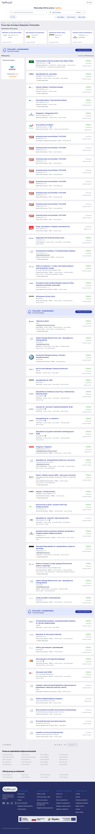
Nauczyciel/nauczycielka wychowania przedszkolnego (56, 710)
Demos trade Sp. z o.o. (42, 253)
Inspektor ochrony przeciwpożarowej (49, 732)
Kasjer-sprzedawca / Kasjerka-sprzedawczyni (53, 226)
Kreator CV (59, 794)
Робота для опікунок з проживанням (49, 647)
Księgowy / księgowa (44, 447)
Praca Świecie (44, 777)
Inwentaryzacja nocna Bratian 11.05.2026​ (51, 136)
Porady (19, 800)
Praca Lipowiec (63, 757)
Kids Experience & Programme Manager (36, 32)
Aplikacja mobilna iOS (62, 809)
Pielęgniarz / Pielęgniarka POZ (47, 113)
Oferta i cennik (41, 794)
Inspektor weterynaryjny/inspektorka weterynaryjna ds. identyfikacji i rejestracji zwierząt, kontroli (56, 686)
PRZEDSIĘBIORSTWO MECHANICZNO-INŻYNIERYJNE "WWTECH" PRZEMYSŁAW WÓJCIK (56, 478)
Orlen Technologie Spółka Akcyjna (44, 674)
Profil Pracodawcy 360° (43, 797)
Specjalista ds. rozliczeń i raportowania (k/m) (52, 518)
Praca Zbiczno (25, 754)
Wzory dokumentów (62, 800)
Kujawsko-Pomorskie (17, 22)
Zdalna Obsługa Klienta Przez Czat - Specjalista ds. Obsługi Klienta (54, 339)
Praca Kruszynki (6, 759)
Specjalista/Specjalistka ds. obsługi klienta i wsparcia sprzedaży (55, 547)
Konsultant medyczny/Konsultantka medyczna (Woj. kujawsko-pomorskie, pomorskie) (55, 284)
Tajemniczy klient (42, 321)
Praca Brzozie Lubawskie (28, 757)
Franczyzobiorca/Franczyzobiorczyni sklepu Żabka (54, 61)
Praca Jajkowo (44, 754)
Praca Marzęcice (7, 764)
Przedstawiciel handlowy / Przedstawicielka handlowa (55, 251)
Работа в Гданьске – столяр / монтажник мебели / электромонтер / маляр (55, 267)
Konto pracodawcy (42, 800)
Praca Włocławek (45, 774)
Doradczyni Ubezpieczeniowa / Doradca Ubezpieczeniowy (50, 356)
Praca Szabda (44, 764)
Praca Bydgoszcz (7, 774)
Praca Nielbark (44, 757)
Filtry (13, 17)
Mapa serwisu (79, 812)
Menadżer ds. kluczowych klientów (12, 32)
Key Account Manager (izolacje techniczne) (52, 368)
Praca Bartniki (63, 762)
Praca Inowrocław (7, 777)
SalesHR (38, 370)
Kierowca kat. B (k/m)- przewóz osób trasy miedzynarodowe (51, 506)
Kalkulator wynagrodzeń (63, 803)
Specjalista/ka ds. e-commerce (47, 418)
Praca (8, 22)
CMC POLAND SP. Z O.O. (42, 520)
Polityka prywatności (81, 800)
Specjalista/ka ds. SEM (44, 380)
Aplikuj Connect (80, 806)
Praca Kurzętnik (44, 759)
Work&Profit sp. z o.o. (41, 138)
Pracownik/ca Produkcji (44, 125)
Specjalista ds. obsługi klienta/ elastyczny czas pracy (55, 460)
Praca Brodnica (25, 759)
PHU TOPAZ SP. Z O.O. (41, 228)
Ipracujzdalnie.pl (40, 396)
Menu (89, 2)
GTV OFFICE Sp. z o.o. (41, 509)
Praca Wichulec (6, 762)
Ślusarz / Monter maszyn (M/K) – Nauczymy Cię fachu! (56, 475)
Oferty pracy (21, 794)
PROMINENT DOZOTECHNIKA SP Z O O (46, 76)
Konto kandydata (22, 803)
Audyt (37, 323)
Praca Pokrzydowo (7, 754)
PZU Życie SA (39, 359)
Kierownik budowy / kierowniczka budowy (51, 100)
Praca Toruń (24, 774)
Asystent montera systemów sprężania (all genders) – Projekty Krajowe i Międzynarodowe (83, 32)
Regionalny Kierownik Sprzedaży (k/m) (50, 238)
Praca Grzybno (25, 764)
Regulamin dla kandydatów (25, 806)
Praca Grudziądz (64, 774)
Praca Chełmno (63, 777)
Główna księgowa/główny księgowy (49, 699)
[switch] (83, 50)
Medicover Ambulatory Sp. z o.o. (44, 115)
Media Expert (39, 298)
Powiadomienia (21, 809)
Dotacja (78, 809)
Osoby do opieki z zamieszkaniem (48, 598)
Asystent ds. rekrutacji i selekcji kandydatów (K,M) (54, 407)
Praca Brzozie (63, 759)
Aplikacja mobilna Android (63, 806)
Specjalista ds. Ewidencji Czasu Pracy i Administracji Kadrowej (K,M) (55, 393)
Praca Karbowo (63, 754)
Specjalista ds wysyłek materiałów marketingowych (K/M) (55, 433)
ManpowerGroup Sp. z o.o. (43, 127)
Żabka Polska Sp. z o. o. (42, 63)
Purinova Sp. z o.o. (40, 240)
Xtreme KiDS (39, 661)
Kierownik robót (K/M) (44, 672)
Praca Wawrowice (26, 762)
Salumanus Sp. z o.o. (41, 636)
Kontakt (78, 797)
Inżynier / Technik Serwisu (45, 491)
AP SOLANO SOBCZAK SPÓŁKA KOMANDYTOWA (48, 270)
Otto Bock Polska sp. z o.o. (43, 287)
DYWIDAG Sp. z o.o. (41, 535)
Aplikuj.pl (3, 22)
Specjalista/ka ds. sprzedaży (46, 74)
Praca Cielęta (44, 762)
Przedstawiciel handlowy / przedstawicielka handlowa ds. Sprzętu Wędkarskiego (55, 622)
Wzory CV (59, 797)
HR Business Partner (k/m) (57, 32)
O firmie (78, 794)
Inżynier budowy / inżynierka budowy (49, 87)
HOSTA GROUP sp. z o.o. (42, 89)
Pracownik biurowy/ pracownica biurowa (51, 721)
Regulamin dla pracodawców (45, 808)
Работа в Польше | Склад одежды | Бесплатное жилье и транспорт (54, 565)
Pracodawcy (21, 797)
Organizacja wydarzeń (82, 803)
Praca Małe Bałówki (8, 757)
